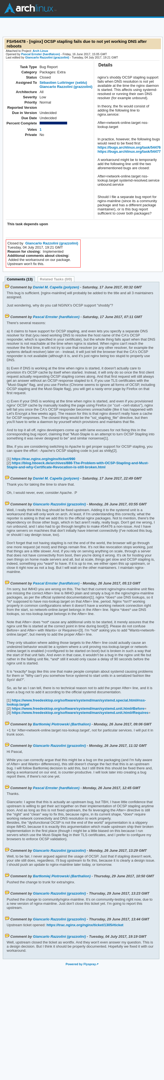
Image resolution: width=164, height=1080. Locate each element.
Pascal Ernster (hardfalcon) (40, 54)
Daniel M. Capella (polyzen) (56, 287)
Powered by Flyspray (80, 964)
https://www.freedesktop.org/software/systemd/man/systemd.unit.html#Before (77, 708)
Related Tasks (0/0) (56, 279)
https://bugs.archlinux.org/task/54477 (129, 151)
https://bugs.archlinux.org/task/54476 (129, 147)
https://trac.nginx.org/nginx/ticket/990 (43, 459)
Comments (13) (20, 279)
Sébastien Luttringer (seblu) (63, 82)
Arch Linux (30, 8)
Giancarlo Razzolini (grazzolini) (47, 57)
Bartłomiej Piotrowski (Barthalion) (62, 724)
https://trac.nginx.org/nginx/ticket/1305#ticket (84, 925)
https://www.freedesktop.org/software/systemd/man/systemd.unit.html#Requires (79, 713)
